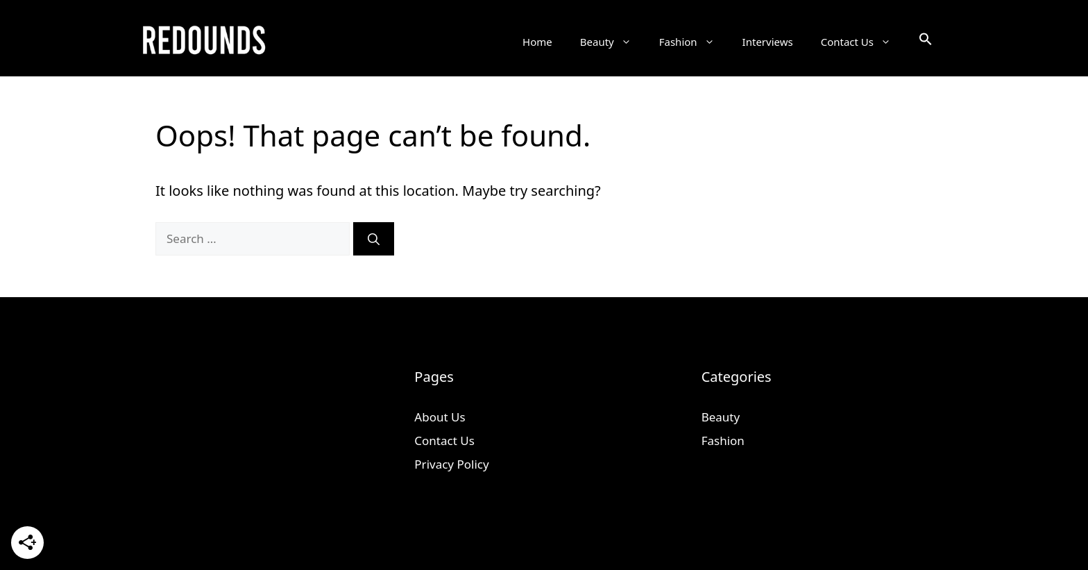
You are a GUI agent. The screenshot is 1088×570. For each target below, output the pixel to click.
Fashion (694, 41)
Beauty (612, 41)
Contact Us (863, 41)
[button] (925, 41)
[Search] (373, 238)
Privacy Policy (451, 464)
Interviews (767, 42)
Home (537, 42)
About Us (439, 417)
